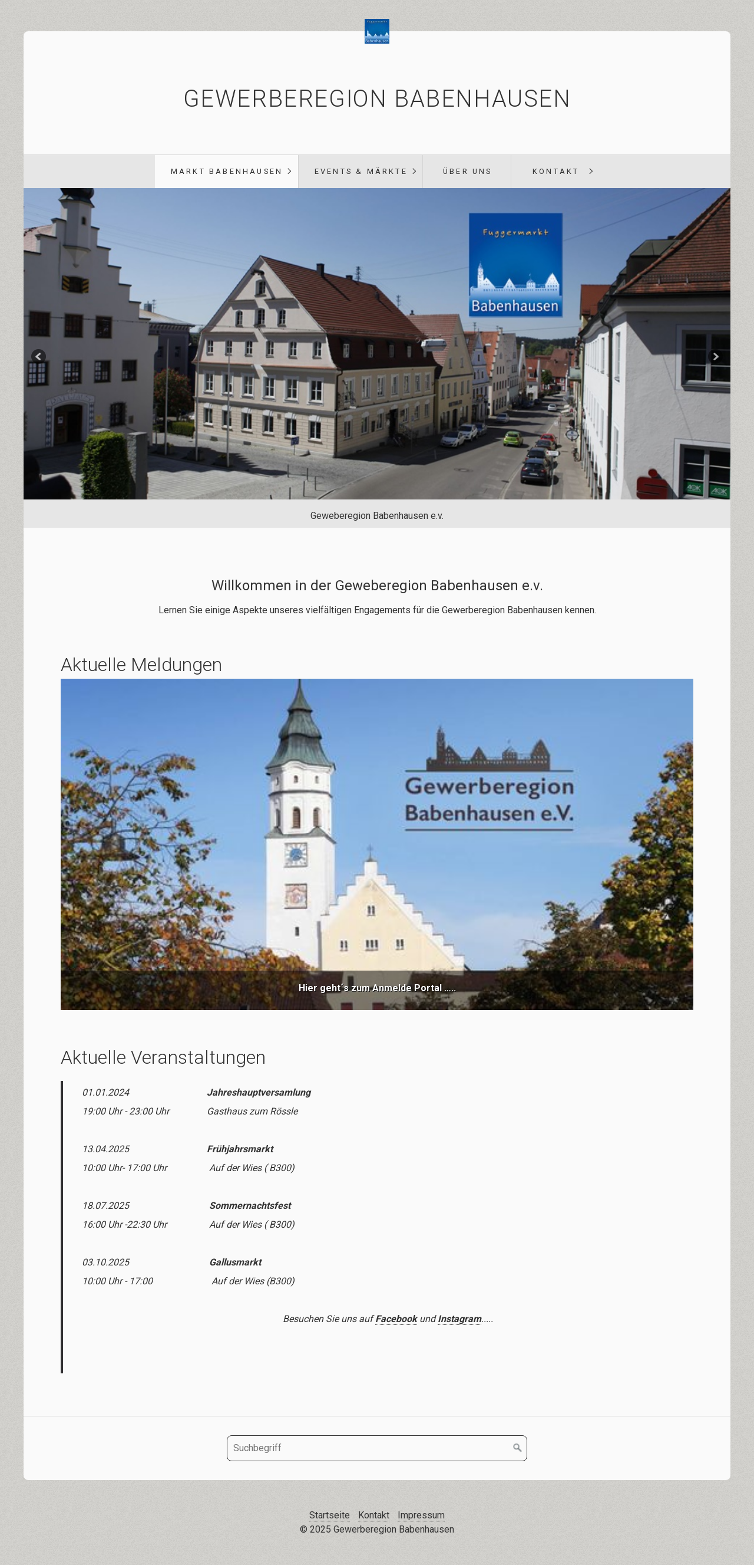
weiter (714, 357)
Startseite (329, 1515)
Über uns (467, 171)
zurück (39, 357)
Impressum (421, 1515)
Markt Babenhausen (227, 171)
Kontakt (556, 171)
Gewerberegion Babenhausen (377, 99)
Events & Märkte (361, 171)
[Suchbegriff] (377, 1448)
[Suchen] (517, 1448)
